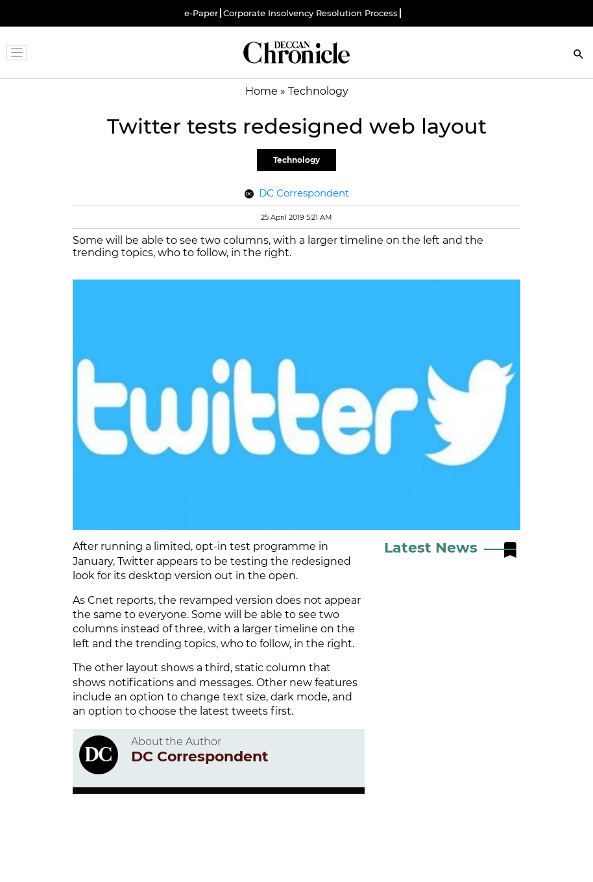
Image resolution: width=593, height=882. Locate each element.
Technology (296, 160)
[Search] (578, 55)
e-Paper (201, 13)
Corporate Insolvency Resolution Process (310, 13)
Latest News (431, 547)
